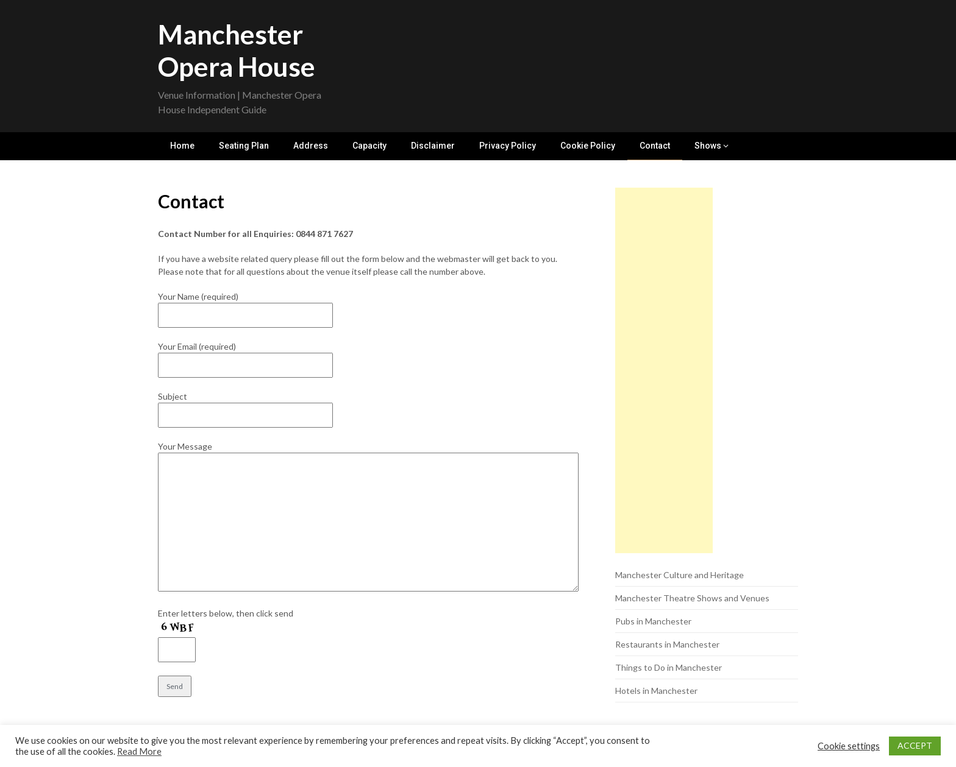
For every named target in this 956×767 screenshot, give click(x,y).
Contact (655, 145)
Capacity (369, 145)
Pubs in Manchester (653, 622)
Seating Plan (244, 145)
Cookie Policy (587, 145)
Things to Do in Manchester (668, 668)
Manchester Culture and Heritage (679, 575)
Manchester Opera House (236, 50)
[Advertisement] (664, 371)
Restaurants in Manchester (667, 645)
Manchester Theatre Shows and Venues (692, 598)
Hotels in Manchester (656, 691)
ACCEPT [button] (914, 745)
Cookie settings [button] (849, 746)
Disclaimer (433, 145)
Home (182, 145)
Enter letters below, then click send (225, 614)
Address (310, 145)
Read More (139, 751)
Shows (707, 145)
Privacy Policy (507, 145)
